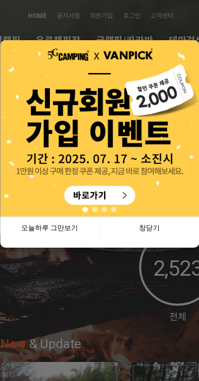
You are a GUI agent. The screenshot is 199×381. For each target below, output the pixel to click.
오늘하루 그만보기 (50, 228)
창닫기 (149, 228)
